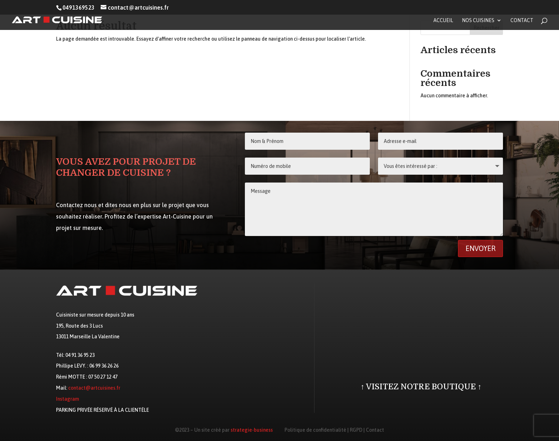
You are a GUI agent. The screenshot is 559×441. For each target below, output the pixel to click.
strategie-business (252, 430)
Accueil (443, 20)
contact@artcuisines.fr (94, 388)
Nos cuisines (478, 20)
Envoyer (480, 248)
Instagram (67, 399)
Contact (521, 20)
